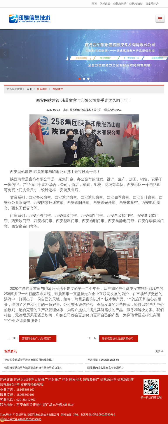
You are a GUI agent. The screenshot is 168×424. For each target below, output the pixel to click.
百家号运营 (152, 3)
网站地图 (66, 414)
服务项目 (42, 89)
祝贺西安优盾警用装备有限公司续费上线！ (29, 359)
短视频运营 (119, 3)
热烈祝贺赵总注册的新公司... (119, 338)
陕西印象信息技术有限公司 (43, 414)
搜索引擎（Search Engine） (103, 359)
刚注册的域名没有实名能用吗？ (105, 367)
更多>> (159, 351)
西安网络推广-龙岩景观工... (38, 338)
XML (76, 414)
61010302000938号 (20, 419)
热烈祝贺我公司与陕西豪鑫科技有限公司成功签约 (33, 367)
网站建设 (105, 3)
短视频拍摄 (135, 3)
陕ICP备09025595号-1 (102, 414)
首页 (94, 3)
